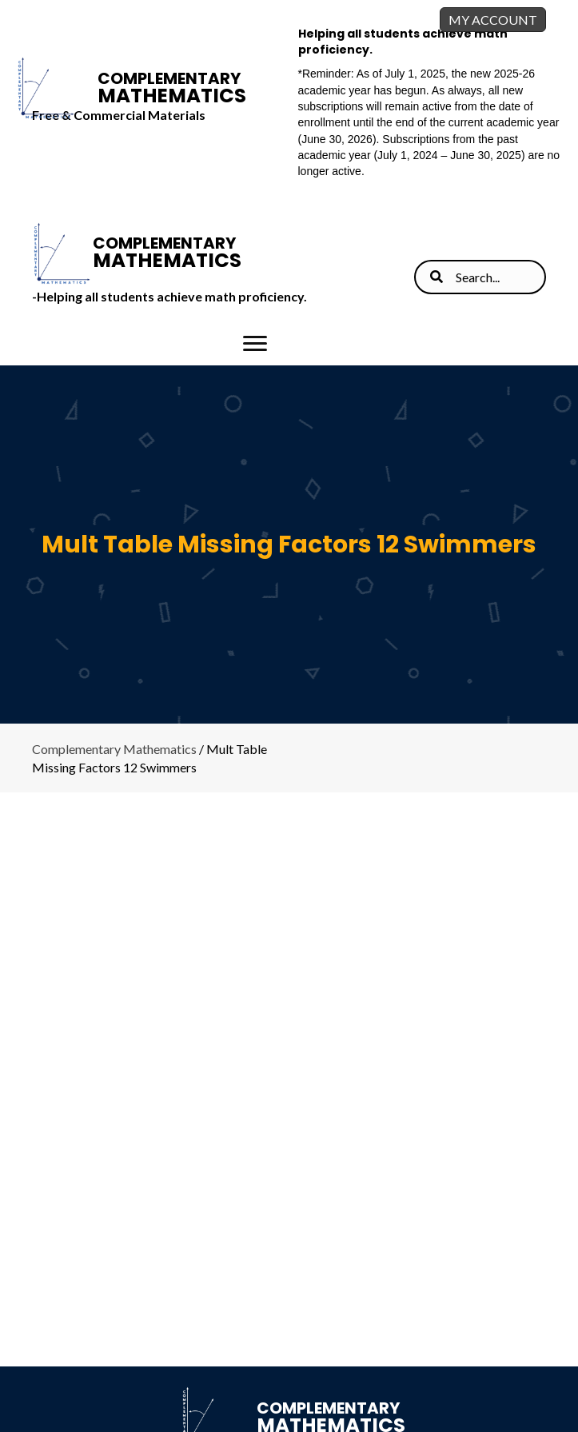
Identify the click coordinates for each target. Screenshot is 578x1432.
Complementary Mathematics (114, 748)
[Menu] (255, 343)
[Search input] (480, 277)
